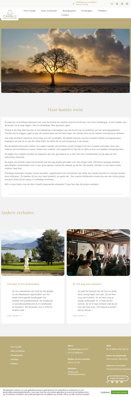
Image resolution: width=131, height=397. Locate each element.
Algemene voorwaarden (116, 365)
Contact (65, 15)
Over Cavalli (29, 10)
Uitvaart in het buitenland (23, 284)
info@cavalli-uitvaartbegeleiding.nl (77, 373)
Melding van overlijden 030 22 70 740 (86, 3)
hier (73, 184)
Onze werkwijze (49, 10)
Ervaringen (86, 10)
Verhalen (102, 10)
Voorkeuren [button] (105, 392)
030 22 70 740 (74, 363)
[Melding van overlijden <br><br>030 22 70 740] (74, 4)
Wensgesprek (69, 10)
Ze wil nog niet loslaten (87, 284)
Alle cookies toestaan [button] (119, 392)
